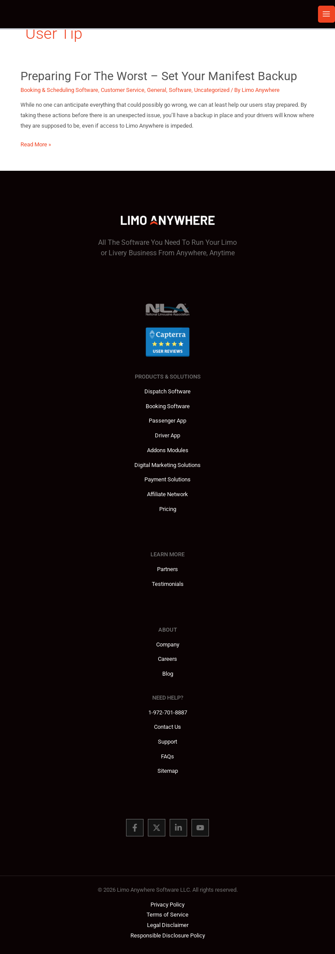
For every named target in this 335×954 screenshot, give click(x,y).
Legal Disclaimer (167, 925)
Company (167, 644)
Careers (167, 659)
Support (167, 741)
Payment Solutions (167, 479)
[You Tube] (200, 827)
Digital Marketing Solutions (167, 465)
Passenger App (167, 420)
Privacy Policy (167, 904)
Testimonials (168, 584)
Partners (167, 569)
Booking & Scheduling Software (59, 90)
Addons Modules (167, 450)
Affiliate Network (167, 494)
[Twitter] (156, 827)
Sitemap (167, 771)
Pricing (167, 509)
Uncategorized (211, 90)
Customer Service (122, 90)
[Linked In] (178, 827)
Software (180, 90)
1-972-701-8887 (167, 712)
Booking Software (168, 406)
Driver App (167, 435)
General (156, 90)
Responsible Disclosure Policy (167, 935)
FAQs (167, 756)
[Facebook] (135, 827)
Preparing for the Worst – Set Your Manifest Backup (159, 76)
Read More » (36, 144)
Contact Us (167, 727)
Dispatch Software (167, 391)
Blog (167, 673)
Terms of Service (167, 914)
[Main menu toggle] (326, 14)
